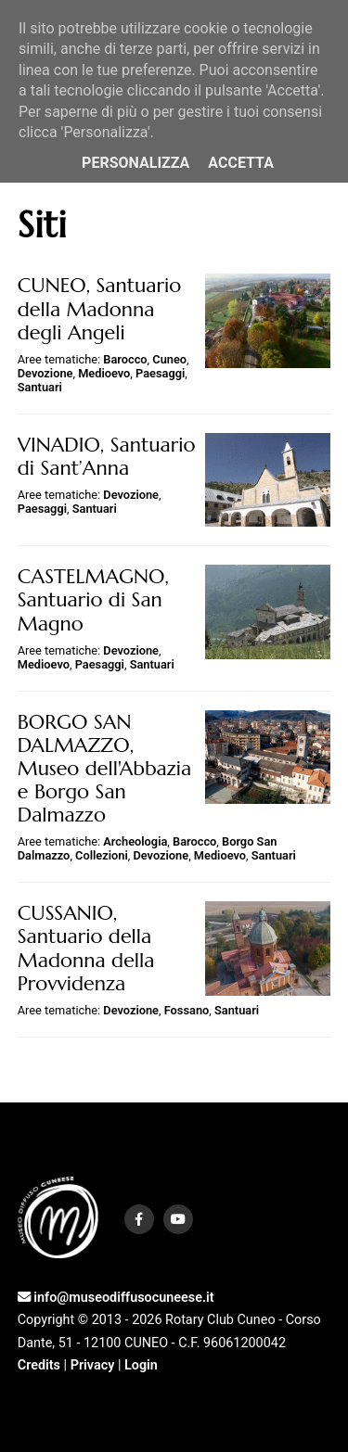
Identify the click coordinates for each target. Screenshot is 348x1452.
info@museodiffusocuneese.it (116, 1298)
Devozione (45, 373)
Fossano (187, 1010)
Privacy (93, 1365)
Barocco (125, 359)
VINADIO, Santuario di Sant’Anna (107, 456)
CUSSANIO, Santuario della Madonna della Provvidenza (86, 948)
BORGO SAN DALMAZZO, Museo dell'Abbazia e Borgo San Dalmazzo (104, 768)
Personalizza (135, 163)
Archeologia (135, 841)
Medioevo (104, 373)
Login (141, 1365)
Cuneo (169, 359)
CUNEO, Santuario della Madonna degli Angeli (99, 308)
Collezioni (101, 855)
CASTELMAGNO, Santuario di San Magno (93, 599)
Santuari (40, 387)
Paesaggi (160, 373)
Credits (39, 1365)
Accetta (241, 163)
